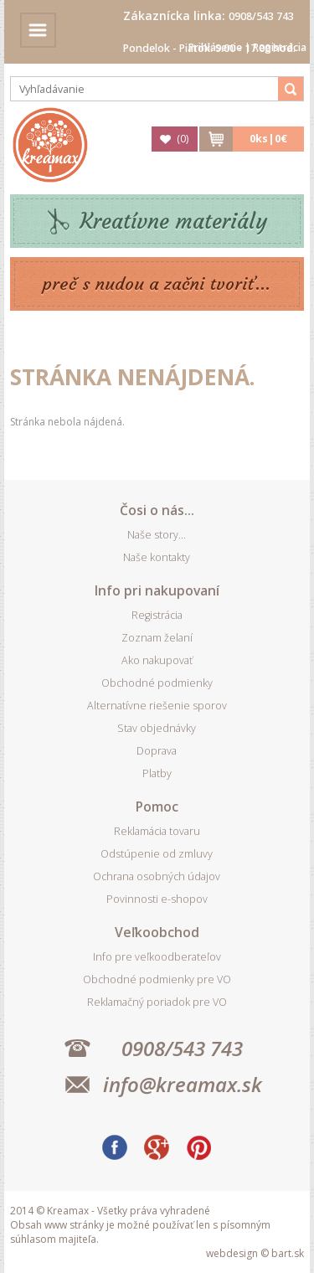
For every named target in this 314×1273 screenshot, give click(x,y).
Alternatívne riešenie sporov (157, 705)
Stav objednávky (156, 728)
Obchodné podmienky (157, 683)
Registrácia (279, 47)
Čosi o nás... (157, 510)
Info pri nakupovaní (157, 590)
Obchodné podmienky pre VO (157, 979)
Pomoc (157, 806)
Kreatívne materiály (173, 221)
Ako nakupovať (157, 660)
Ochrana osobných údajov (156, 876)
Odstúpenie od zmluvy (156, 854)
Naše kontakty (156, 557)
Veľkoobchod (157, 932)
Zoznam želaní (157, 638)
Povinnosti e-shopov (157, 899)
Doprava (156, 751)
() (182, 138)
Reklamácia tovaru (157, 831)
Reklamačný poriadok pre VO (157, 1002)
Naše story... (156, 535)
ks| (268, 138)
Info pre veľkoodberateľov (157, 957)
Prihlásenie (215, 47)
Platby (157, 773)
